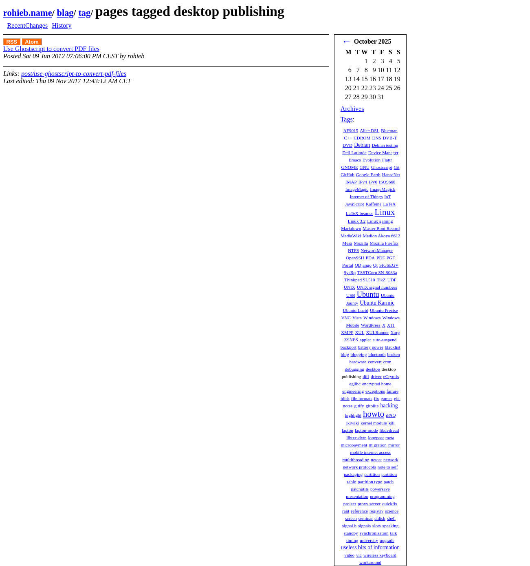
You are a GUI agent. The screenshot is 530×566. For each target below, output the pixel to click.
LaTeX (389, 203)
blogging (359, 354)
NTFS (353, 250)
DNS (376, 137)
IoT (387, 196)
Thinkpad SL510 (359, 279)
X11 (391, 325)
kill (392, 422)
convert (375, 361)
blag (65, 13)
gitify (359, 405)
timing (352, 540)
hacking (389, 405)
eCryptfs (391, 376)
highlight (353, 415)
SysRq (350, 272)
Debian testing (385, 145)
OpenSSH (355, 257)
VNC (346, 317)
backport (348, 347)
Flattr (387, 159)
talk (393, 533)
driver (376, 376)
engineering (353, 391)
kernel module (374, 422)
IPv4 (362, 181)
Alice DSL (369, 130)
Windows (371, 317)
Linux (385, 212)
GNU (364, 167)
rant (345, 511)
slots (376, 525)
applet (365, 339)
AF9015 (350, 130)
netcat (376, 459)
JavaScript (354, 203)
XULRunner (377, 332)
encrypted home (376, 383)
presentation (357, 496)
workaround (370, 562)
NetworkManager (377, 250)
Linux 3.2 (357, 221)
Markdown (351, 228)
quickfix (389, 503)
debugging (354, 369)
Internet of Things (366, 196)
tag (84, 13)
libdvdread (389, 430)
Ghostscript (381, 167)
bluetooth (376, 354)
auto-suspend (384, 339)
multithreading (355, 459)
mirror (394, 444)
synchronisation (374, 533)
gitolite (372, 405)
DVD (347, 145)
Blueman (389, 130)
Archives (352, 108)
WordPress (370, 325)
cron (387, 361)
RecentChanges (27, 25)
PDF (380, 257)
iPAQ (391, 415)
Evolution (371, 159)
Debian (362, 145)
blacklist (392, 347)
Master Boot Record (381, 228)
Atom (31, 42)
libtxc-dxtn (356, 437)
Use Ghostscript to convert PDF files (51, 48)
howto (373, 413)
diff (366, 376)
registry (376, 511)
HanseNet (391, 174)
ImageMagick (382, 189)
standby (351, 533)
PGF (391, 257)
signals (364, 525)
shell (391, 518)
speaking (391, 525)
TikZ (381, 279)
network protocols (359, 466)
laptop (347, 430)
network (390, 459)
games (386, 398)
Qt (375, 265)
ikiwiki (352, 422)
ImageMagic (357, 189)
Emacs (355, 159)
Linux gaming (380, 221)
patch (389, 481)
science (391, 511)
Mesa (347, 243)
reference (359, 511)
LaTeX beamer (359, 213)
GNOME (349, 167)
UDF (391, 279)
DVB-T (390, 137)
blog (345, 354)
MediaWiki (351, 235)
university (369, 540)
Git (396, 167)
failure (392, 391)
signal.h (349, 525)
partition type (370, 481)
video (349, 555)
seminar (365, 518)
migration (378, 444)
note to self (388, 466)
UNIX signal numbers (377, 287)
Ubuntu (368, 294)
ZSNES (351, 339)
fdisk (345, 398)
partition (372, 474)
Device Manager (383, 152)
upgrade (387, 540)
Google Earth (368, 174)
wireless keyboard (379, 555)
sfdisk (379, 518)
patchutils (360, 488)
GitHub (347, 174)
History (61, 25)
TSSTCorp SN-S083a (377, 272)
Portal (347, 265)
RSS (12, 42)
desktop (373, 369)
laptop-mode (366, 430)
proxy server (369, 503)
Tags (347, 119)
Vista (357, 317)
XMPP (347, 332)
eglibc (355, 383)
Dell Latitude (354, 152)
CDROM (362, 137)
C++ (348, 137)
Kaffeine (374, 203)
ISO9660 (387, 181)
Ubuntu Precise (384, 310)
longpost (376, 437)
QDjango (363, 265)
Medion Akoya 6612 (381, 235)
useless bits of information (370, 547)
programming (382, 496)
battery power (370, 347)
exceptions (375, 391)
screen (351, 518)
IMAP (351, 181)
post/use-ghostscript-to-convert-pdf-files (73, 73)
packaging (353, 474)
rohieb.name (27, 13)
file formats (361, 398)
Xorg (395, 332)
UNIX (349, 287)
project (349, 503)
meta (389, 437)
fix (376, 398)
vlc (359, 555)
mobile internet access (370, 452)
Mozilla (361, 243)
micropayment (354, 444)
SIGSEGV (388, 265)
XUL (360, 332)
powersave (380, 488)
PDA (370, 257)
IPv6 (373, 181)
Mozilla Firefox (383, 243)
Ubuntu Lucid (355, 310)
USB (350, 295)
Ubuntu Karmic (377, 303)
